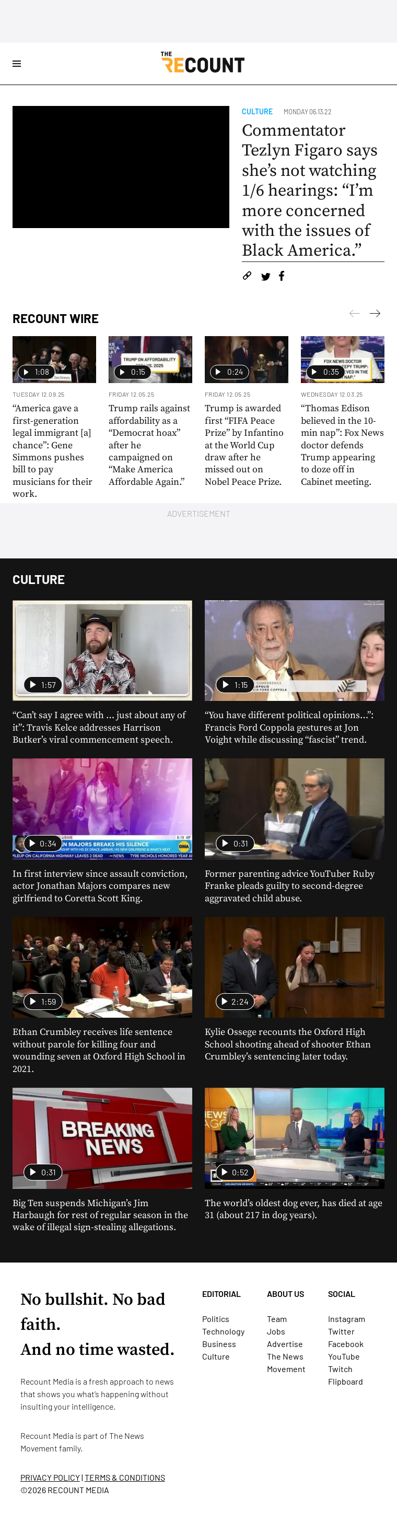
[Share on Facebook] (281, 277)
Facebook (346, 1344)
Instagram (346, 1319)
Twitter (341, 1331)
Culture (257, 111)
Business (219, 1344)
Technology (223, 1331)
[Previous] (375, 315)
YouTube (344, 1356)
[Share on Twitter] (266, 277)
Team (277, 1319)
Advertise (285, 1344)
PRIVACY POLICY (50, 1477)
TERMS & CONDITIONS (125, 1477)
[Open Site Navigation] (17, 63)
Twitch (340, 1369)
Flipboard (345, 1381)
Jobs (276, 1331)
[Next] (354, 315)
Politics (215, 1319)
